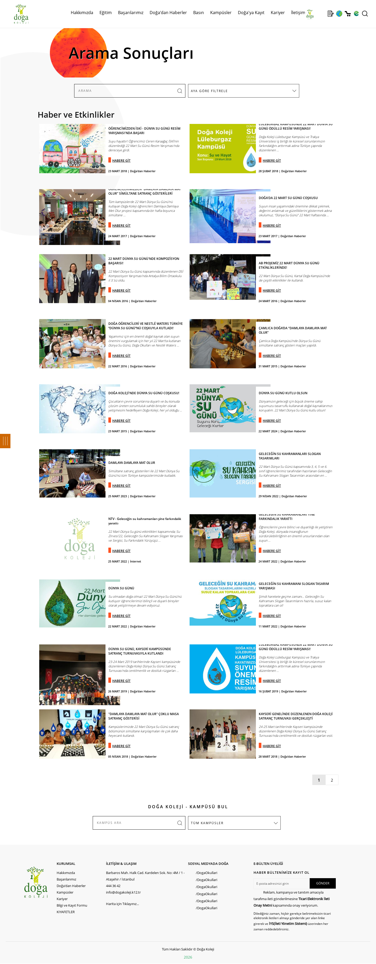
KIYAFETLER (66, 911)
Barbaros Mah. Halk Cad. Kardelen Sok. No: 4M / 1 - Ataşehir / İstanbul (145, 876)
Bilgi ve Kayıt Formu (72, 905)
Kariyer (278, 12)
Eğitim (105, 12)
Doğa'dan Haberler (168, 12)
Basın (198, 12)
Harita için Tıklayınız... (122, 903)
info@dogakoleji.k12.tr (123, 892)
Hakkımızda (82, 12)
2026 (188, 957)
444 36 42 (113, 885)
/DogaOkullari (206, 872)
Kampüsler (221, 12)
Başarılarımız (130, 12)
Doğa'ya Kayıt (251, 12)
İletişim (298, 12)
